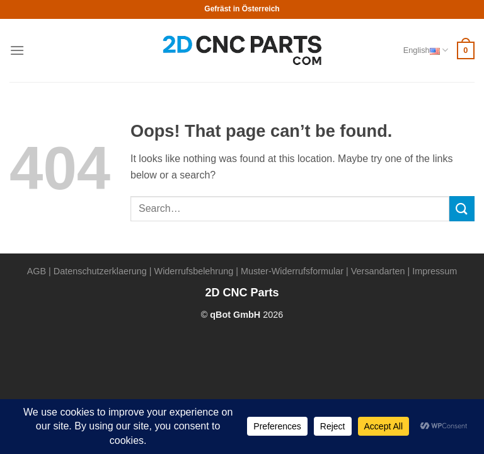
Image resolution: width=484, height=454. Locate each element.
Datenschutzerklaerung (100, 271)
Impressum (434, 271)
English (425, 50)
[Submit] (462, 208)
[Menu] (17, 50)
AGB (36, 271)
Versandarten (378, 271)
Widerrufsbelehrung (194, 271)
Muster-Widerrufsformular (292, 271)
